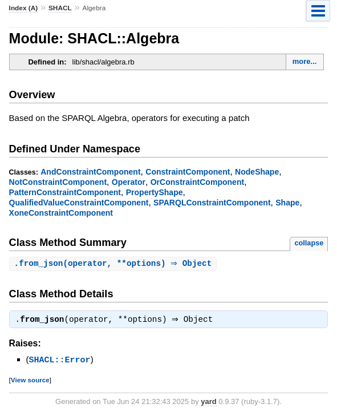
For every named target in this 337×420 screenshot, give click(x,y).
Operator (128, 182)
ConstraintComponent (187, 171)
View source (30, 381)
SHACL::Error (60, 361)
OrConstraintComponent (197, 182)
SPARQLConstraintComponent (212, 202)
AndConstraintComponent (90, 171)
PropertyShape (154, 192)
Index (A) (23, 8)
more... (305, 61)
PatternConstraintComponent (65, 192)
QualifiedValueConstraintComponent (79, 202)
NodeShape (257, 171)
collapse (308, 243)
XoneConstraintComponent (61, 212)
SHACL (60, 8)
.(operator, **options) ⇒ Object (114, 264)
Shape (287, 202)
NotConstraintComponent (58, 182)
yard (208, 402)
